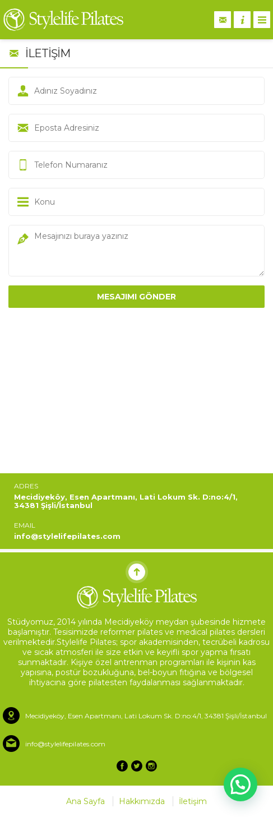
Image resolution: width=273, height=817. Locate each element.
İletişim (193, 801)
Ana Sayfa (85, 801)
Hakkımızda (142, 801)
